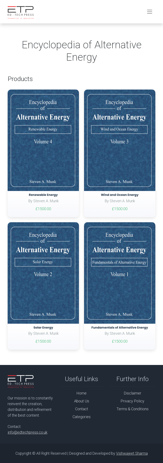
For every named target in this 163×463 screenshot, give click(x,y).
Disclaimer (132, 393)
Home (81, 393)
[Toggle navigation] (149, 12)
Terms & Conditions (133, 409)
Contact (81, 409)
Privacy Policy (132, 401)
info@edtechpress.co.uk (27, 432)
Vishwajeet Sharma (132, 453)
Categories (82, 417)
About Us (81, 401)
